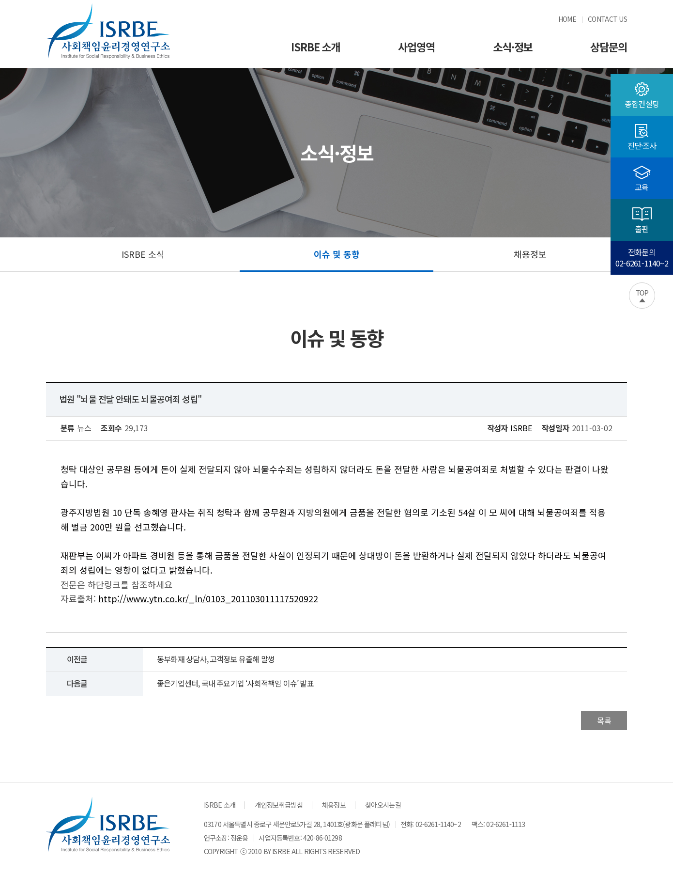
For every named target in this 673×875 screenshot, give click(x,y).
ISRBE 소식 (143, 254)
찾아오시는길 (383, 805)
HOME (567, 19)
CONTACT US (607, 19)
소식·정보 (513, 46)
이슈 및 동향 (337, 254)
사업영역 (416, 46)
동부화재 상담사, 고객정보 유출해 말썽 (216, 659)
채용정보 (530, 254)
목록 (604, 720)
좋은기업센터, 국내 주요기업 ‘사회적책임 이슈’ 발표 (235, 683)
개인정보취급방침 (278, 805)
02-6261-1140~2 (438, 824)
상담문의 (608, 46)
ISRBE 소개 (315, 46)
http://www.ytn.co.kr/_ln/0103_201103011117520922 (208, 598)
